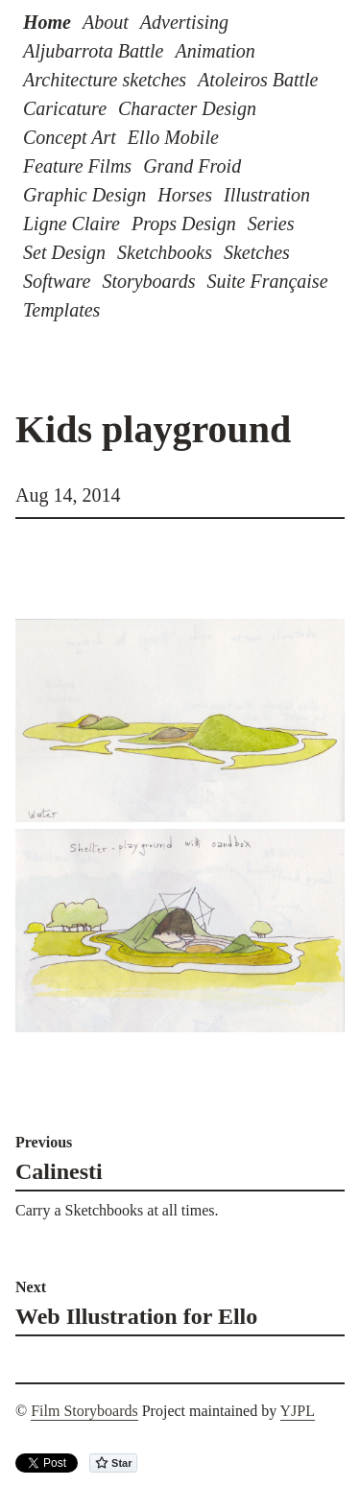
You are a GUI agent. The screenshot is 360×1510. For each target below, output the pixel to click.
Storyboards (148, 281)
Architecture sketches (104, 79)
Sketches (257, 252)
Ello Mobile (173, 137)
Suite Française (266, 281)
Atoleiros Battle (258, 79)
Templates (61, 309)
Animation (214, 50)
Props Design (184, 223)
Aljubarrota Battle (93, 50)
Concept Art (69, 137)
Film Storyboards (84, 1411)
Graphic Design (84, 194)
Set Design (64, 252)
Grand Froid (192, 166)
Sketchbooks (164, 252)
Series (271, 223)
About (106, 22)
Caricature (65, 108)
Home (47, 22)
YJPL (297, 1411)
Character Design (187, 108)
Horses (184, 194)
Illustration (267, 194)
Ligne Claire (71, 223)
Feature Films (77, 166)
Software (56, 281)
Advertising (184, 22)
